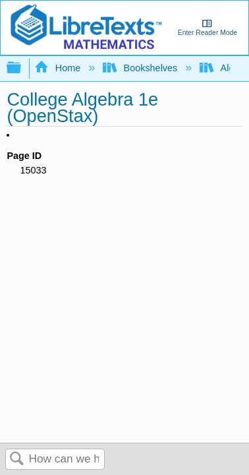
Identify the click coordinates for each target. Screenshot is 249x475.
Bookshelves (141, 68)
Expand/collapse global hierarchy (22, 68)
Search (17, 459)
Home (58, 68)
